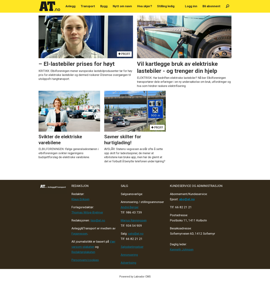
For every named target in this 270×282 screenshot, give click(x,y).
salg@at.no (136, 233)
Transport (88, 6)
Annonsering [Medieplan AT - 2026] (129, 255)
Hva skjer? (144, 6)
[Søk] (227, 6)
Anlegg (70, 6)
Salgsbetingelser (132, 247)
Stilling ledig (165, 6)
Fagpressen (79, 233)
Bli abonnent (211, 6)
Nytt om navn (122, 6)
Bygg (103, 6)
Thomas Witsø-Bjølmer (87, 212)
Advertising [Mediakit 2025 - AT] (128, 262)
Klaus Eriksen (80, 199)
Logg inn (191, 6)
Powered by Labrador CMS (135, 276)
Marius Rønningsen (134, 220)
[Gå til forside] (49, 6)
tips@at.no (97, 220)
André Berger (130, 207)
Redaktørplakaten (83, 252)
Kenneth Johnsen (181, 249)
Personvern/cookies (85, 260)
